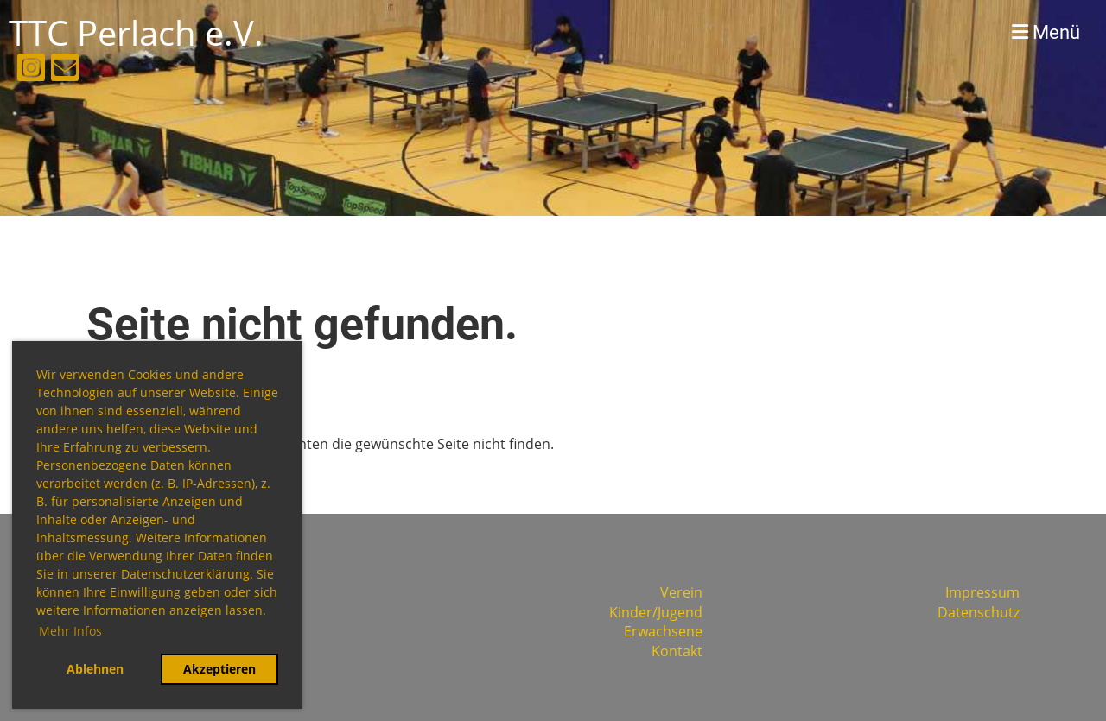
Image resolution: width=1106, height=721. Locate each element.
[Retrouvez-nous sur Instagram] (31, 70)
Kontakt (677, 651)
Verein (681, 592)
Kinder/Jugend (655, 612)
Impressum (982, 592)
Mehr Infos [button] (70, 631)
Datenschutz (979, 612)
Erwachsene (663, 631)
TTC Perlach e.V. (136, 32)
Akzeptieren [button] (219, 669)
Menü (1046, 32)
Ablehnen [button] (95, 669)
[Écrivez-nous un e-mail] (65, 70)
